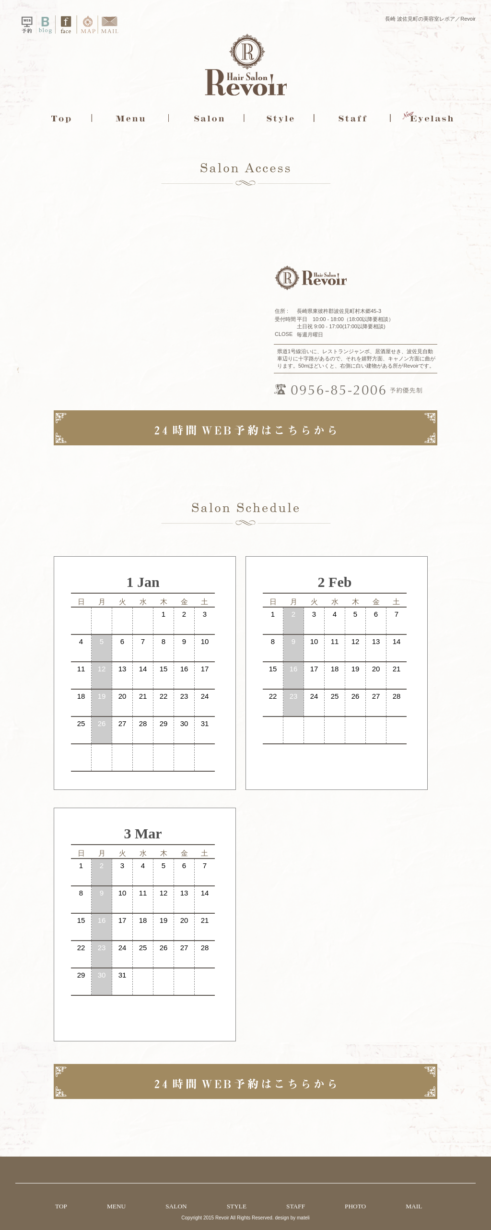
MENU (116, 1206)
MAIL (414, 1206)
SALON (176, 1206)
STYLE (236, 1206)
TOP (61, 1206)
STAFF (295, 1206)
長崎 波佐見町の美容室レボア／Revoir (430, 19)
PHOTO (355, 1206)
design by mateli (292, 1217)
